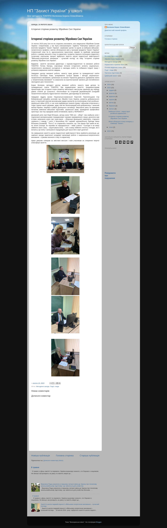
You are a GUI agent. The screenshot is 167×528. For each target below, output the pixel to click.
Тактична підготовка (112, 73)
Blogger (99, 522)
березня (112, 106)
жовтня (112, 93)
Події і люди (54, 386)
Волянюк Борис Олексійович (118, 27)
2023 (109, 87)
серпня (112, 99)
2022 (109, 131)
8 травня (35, 467)
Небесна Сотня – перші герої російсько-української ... (119, 112)
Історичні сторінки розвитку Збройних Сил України (119, 117)
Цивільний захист (111, 76)
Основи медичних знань (113, 67)
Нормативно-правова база (114, 64)
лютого (112, 109)
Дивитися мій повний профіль (116, 30)
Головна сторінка (65, 455)
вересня (112, 96)
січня (111, 127)
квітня (111, 102)
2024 (109, 84)
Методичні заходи (42, 386)
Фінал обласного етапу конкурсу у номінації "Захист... (121, 122)
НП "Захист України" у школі (54, 10)
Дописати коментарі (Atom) (53, 460)
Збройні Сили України (113, 59)
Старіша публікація (89, 455)
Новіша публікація (40, 455)
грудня (111, 90)
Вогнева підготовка (112, 56)
